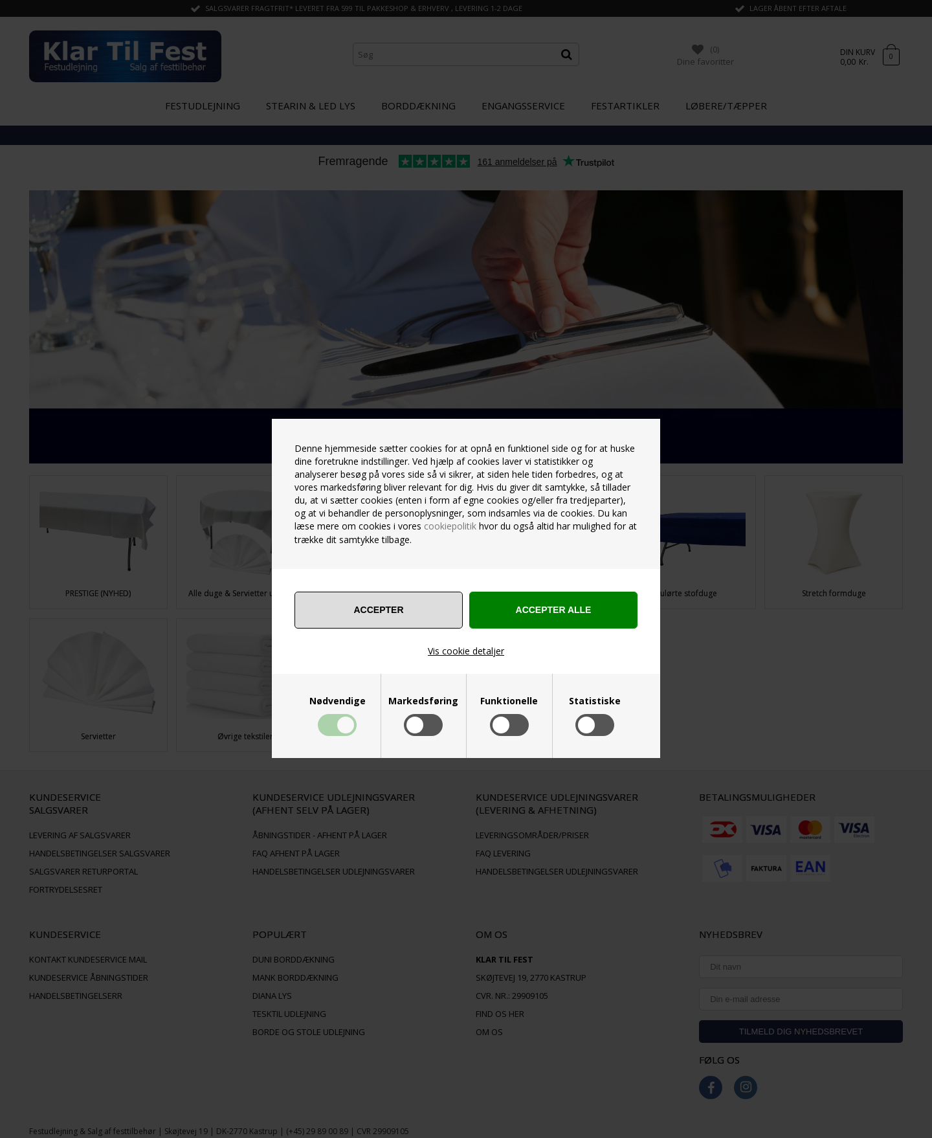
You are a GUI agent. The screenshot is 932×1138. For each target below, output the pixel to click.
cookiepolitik (450, 526)
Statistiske (595, 701)
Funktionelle (509, 701)
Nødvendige (337, 701)
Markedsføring (423, 701)
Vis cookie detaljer (466, 651)
